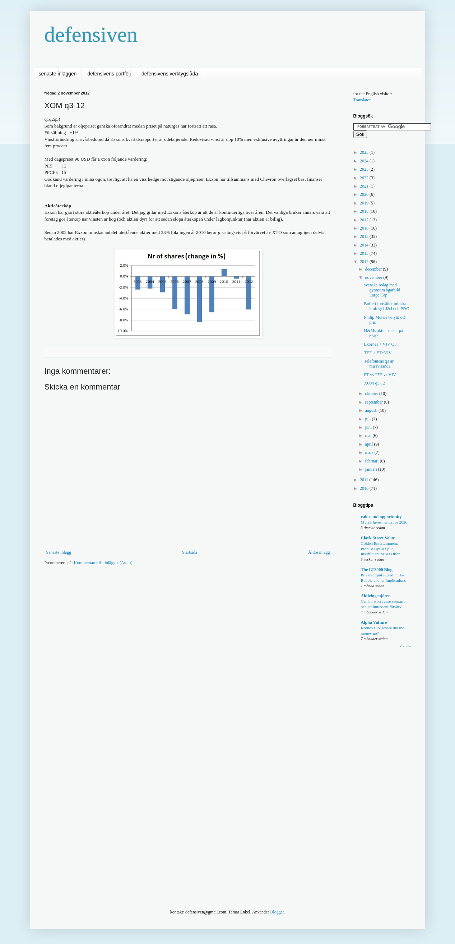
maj (368, 435)
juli (368, 419)
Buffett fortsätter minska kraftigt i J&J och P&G (386, 306)
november (374, 277)
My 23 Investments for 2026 (384, 522)
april (369, 444)
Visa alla (404, 646)
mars (369, 452)
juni (369, 427)
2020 (365, 194)
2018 (365, 211)
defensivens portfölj (109, 74)
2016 (365, 228)
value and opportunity (381, 516)
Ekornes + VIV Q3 (380, 344)
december (374, 269)
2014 (365, 245)
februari (372, 461)
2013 (365, 253)
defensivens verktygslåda (169, 74)
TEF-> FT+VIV (377, 352)
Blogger (277, 912)
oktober (372, 393)
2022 (365, 177)
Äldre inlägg (319, 552)
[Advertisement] (175, 592)
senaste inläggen (58, 74)
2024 (365, 161)
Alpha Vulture (374, 622)
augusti (372, 410)
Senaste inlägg (58, 552)
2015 (365, 236)
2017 (365, 219)
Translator (362, 99)
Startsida (189, 552)
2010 (365, 488)
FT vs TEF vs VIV (380, 374)
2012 (365, 261)
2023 (365, 169)
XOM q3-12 (374, 383)
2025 (365, 152)
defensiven (91, 34)
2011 (365, 479)
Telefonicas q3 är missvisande (378, 364)
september (374, 402)
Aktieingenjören (376, 595)
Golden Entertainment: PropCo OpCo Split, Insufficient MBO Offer (380, 548)
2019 (365, 203)
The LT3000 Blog (377, 569)
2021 (365, 186)
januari (371, 469)
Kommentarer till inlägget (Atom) (103, 562)
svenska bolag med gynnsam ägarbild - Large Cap (383, 290)
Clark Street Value (378, 537)
